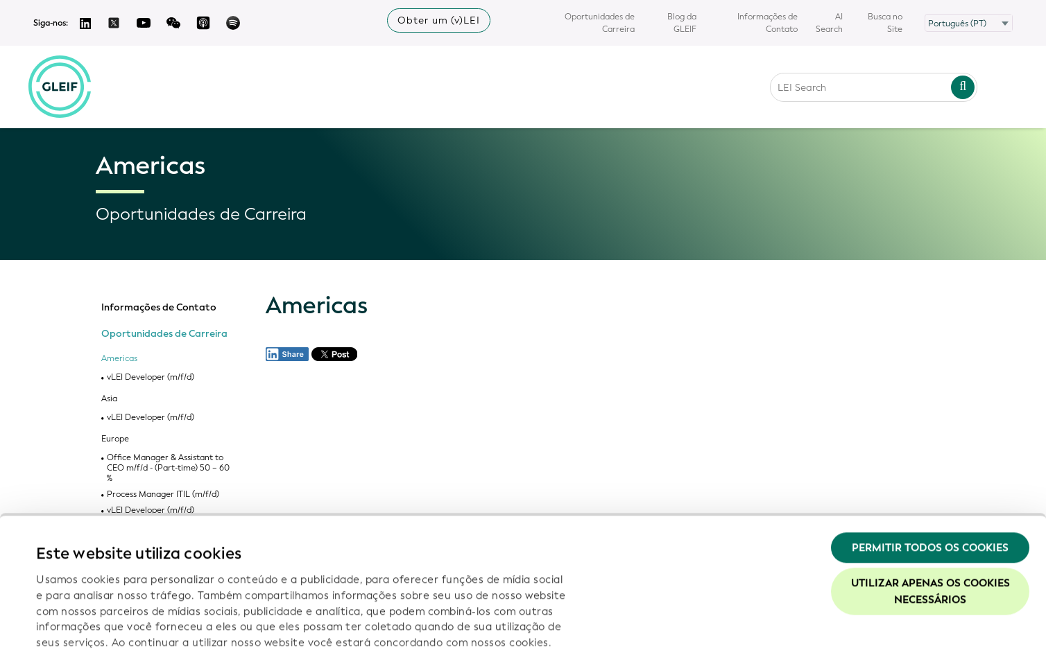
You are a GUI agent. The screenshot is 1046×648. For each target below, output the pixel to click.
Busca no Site (885, 23)
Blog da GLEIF (681, 23)
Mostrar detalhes (80, 621)
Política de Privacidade (322, 560)
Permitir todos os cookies (930, 449)
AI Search (829, 23)
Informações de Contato (767, 23)
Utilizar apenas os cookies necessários (930, 493)
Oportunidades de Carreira (600, 23)
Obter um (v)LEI (438, 20)
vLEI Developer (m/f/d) (150, 377)
